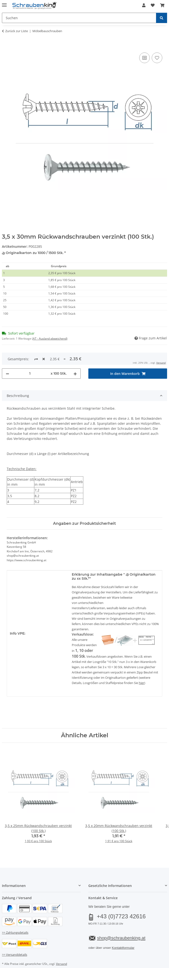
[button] (143, 5)
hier (141, 667)
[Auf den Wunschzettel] (157, 58)
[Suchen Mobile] (79, 18)
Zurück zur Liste (16, 31)
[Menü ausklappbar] (4, 3)
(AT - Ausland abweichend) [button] (49, 338)
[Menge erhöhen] (75, 358)
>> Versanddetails (14, 939)
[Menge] (29, 358)
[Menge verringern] (7, 358)
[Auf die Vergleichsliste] (144, 58)
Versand (61, 948)
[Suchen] (161, 18)
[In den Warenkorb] (6, 46)
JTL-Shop (92, 964)
